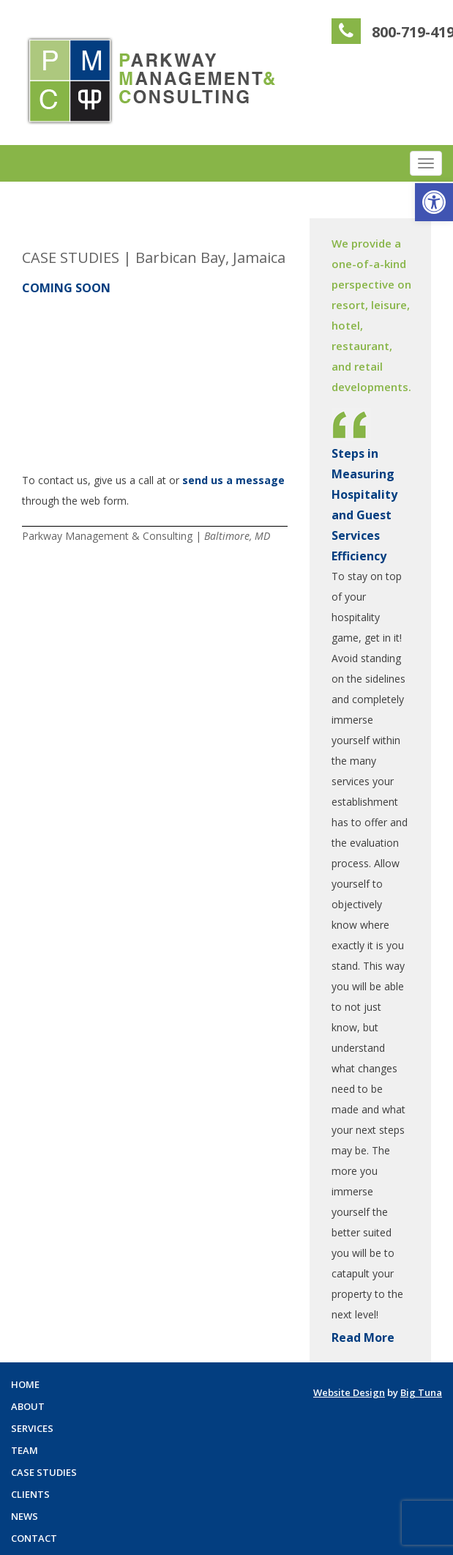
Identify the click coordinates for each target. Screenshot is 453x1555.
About (28, 1406)
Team (24, 1450)
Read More (363, 1337)
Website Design (349, 1392)
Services (32, 1428)
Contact (34, 1538)
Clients (30, 1494)
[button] (434, 202)
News (24, 1516)
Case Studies (44, 1472)
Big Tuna (421, 1392)
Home (25, 1384)
